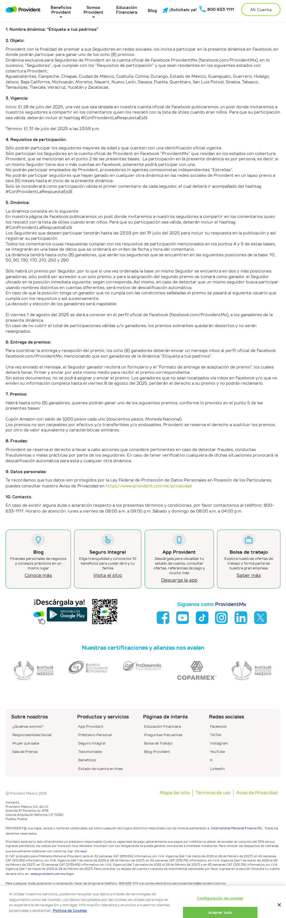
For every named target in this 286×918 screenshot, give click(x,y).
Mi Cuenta (261, 9)
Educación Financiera (126, 9)
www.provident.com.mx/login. (53, 874)
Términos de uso (213, 793)
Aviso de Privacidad (257, 793)
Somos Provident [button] (93, 9)
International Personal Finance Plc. (237, 828)
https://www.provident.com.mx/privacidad (149, 486)
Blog (152, 10)
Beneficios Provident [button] (61, 9)
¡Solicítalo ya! (177, 10)
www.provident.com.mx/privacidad (188, 901)
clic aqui (81, 851)
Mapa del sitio (175, 793)
